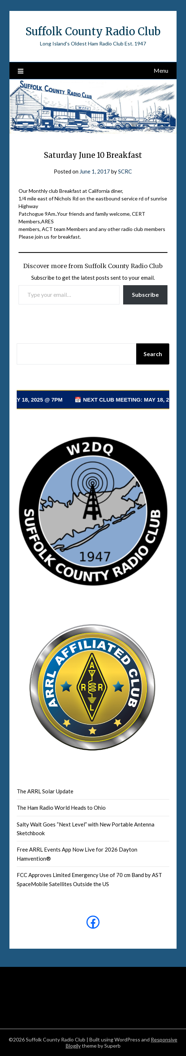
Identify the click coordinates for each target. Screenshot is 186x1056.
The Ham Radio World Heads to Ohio (61, 807)
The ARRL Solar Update (45, 791)
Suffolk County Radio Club (93, 31)
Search (152, 353)
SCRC (125, 171)
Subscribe (145, 294)
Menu (161, 70)
